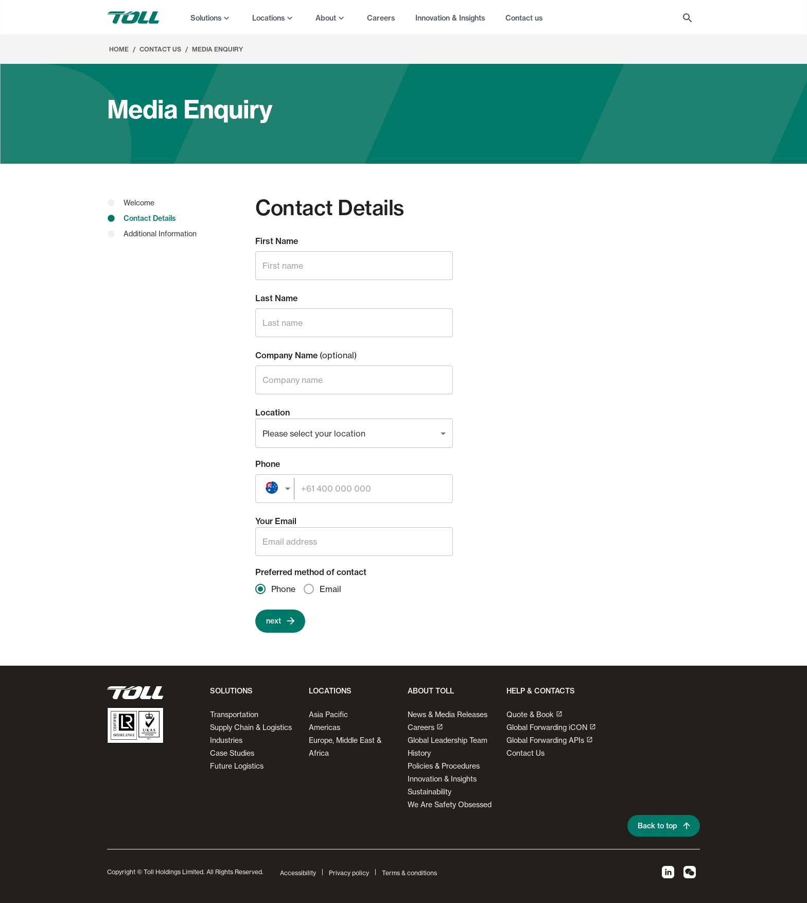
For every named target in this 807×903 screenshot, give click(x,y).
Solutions (205, 18)
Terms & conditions (409, 873)
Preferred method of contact (310, 572)
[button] (229, 695)
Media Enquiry (217, 49)
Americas (324, 727)
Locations (268, 18)
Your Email (275, 521)
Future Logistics (237, 765)
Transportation (234, 714)
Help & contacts (540, 691)
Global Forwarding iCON (551, 727)
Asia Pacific (328, 714)
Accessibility (298, 873)
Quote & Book (534, 714)
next (280, 621)
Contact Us (160, 49)
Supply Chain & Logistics (251, 727)
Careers (425, 727)
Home (119, 49)
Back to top (663, 826)
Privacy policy (349, 873)
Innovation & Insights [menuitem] (450, 18)
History (419, 753)
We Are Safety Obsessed (450, 804)
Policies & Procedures (444, 765)
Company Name (306, 355)
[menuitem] (211, 17)
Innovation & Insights (442, 778)
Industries (226, 740)
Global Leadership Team (447, 740)
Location (272, 412)
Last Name (276, 298)
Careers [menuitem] (381, 18)
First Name (276, 241)
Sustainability (429, 791)
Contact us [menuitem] (523, 18)
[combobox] (354, 433)
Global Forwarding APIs (549, 740)
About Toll (431, 691)
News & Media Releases (447, 714)
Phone (267, 464)
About (325, 18)
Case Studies (232, 753)
